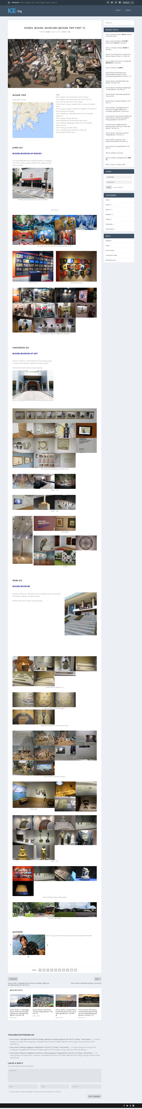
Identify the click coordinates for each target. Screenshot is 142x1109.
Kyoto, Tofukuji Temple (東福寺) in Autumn (117, 50)
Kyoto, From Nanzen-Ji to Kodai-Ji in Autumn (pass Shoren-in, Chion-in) (118, 56)
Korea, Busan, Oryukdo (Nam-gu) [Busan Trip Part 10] (117, 83)
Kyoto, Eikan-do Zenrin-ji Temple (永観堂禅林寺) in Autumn (118, 63)
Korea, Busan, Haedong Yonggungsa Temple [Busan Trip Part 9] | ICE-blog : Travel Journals (39, 1048)
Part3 (57, 103)
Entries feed (110, 251)
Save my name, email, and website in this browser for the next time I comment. (35, 1093)
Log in (108, 247)
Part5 (57, 110)
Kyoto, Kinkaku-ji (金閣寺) (114, 69)
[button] (11, 946)
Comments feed (111, 256)
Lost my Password (118, 188)
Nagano (108, 215)
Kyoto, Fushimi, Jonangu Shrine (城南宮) (118, 160)
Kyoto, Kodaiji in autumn (114, 154)
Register (108, 242)
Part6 (57, 115)
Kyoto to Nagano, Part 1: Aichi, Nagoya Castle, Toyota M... (38, 2)
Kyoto (108, 211)
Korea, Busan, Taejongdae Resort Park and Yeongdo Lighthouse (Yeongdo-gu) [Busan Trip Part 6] (19, 1013)
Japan (118, 11)
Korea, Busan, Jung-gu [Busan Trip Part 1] (117, 148)
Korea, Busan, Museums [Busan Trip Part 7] (118, 103)
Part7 (57, 119)
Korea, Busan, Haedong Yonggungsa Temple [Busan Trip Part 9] (118, 89)
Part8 (57, 122)
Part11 (58, 131)
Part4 (57, 105)
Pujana (48, 33)
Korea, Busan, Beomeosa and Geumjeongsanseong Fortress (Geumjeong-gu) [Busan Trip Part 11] (87, 1013)
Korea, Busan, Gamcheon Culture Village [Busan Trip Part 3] (43, 1012)
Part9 (57, 124)
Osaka (108, 220)
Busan (64, 33)
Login (109, 188)
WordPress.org (111, 261)
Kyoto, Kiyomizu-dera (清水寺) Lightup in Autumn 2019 (119, 36)
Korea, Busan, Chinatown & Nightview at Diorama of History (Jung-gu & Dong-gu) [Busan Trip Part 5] (119, 119)
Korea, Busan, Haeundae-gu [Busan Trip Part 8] (118, 96)
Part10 (58, 129)
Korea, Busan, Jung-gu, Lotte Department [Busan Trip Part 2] (117, 141)
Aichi (107, 201)
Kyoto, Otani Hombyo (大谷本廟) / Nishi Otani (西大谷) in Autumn (117, 43)
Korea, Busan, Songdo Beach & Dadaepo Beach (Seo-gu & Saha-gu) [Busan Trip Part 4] (66, 1013)
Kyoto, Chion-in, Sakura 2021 (116, 165)
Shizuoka (109, 225)
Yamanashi (109, 230)
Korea (128, 11)
